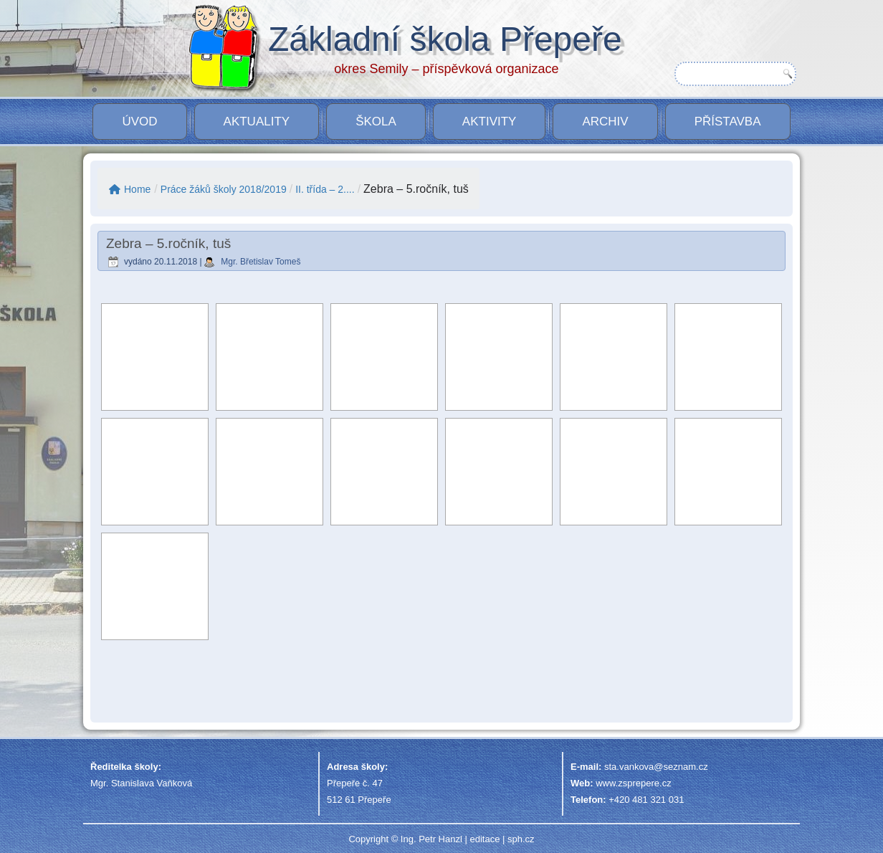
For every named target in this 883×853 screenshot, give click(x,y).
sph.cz (521, 839)
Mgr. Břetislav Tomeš (260, 262)
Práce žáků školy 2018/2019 (224, 189)
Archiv (605, 121)
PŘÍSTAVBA (728, 121)
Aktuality (257, 121)
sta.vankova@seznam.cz (656, 766)
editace (484, 839)
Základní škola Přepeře (445, 39)
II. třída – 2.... (324, 189)
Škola (375, 121)
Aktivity (489, 121)
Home (130, 189)
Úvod (139, 121)
